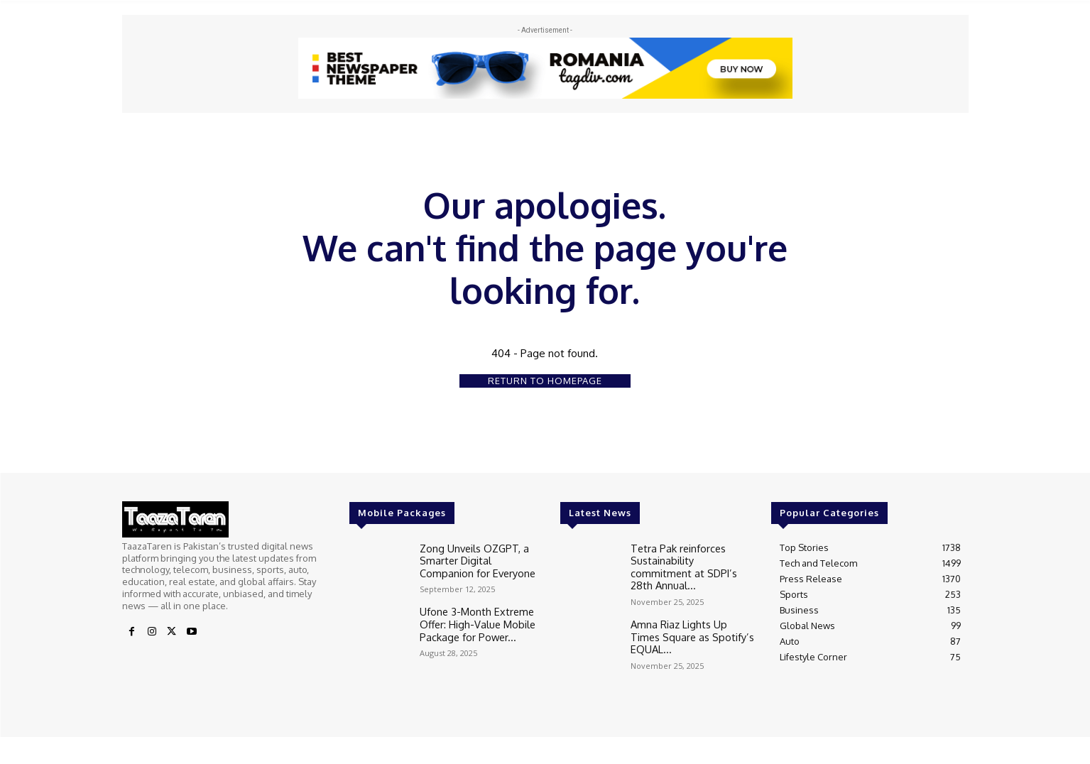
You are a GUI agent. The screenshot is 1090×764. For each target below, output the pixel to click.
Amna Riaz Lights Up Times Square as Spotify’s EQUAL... (690, 615)
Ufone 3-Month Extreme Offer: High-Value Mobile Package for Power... (472, 620)
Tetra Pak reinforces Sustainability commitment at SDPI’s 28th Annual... (691, 558)
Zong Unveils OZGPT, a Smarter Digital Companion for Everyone (477, 558)
